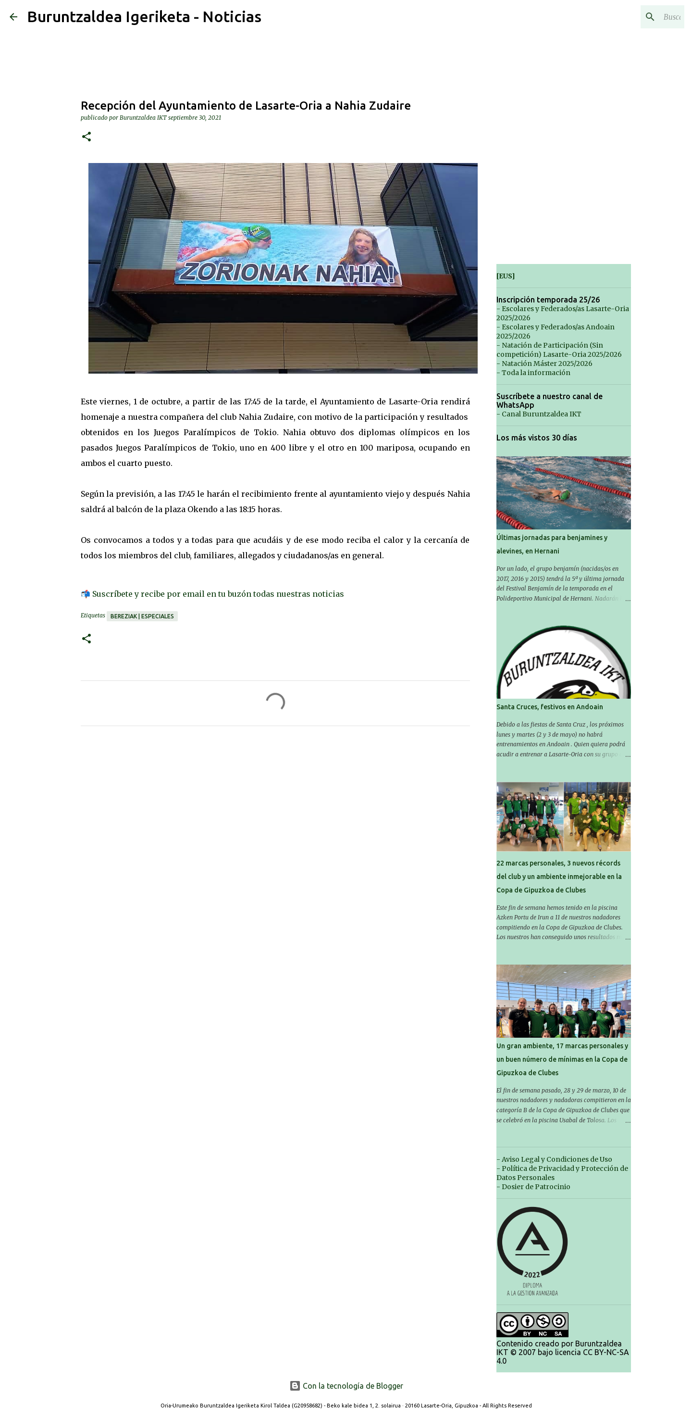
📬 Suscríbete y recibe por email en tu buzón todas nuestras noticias (212, 594)
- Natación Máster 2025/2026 (544, 363)
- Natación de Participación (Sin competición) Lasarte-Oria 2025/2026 (559, 350)
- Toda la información (533, 372)
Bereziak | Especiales (142, 616)
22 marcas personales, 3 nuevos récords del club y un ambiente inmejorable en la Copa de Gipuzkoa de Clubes (559, 876)
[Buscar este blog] (633, 16)
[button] (86, 137)
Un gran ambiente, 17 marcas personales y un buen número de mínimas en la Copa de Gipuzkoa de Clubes (562, 1059)
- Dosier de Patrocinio (533, 1186)
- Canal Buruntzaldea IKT (538, 414)
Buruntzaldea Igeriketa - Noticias (144, 16)
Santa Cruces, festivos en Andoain (549, 707)
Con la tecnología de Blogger (346, 1385)
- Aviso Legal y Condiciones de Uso (554, 1159)
